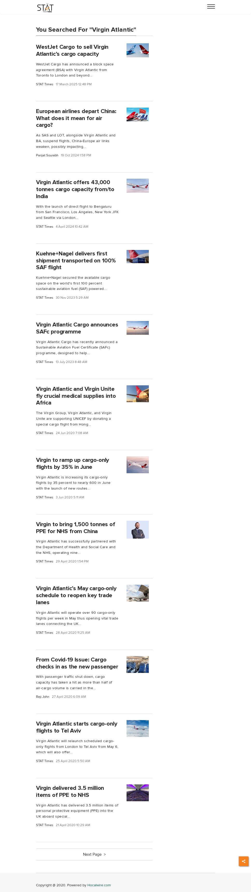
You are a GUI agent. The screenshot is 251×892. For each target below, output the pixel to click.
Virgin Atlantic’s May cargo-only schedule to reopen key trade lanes (76, 595)
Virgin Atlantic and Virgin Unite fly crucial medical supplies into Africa (76, 396)
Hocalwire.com (99, 885)
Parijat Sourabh (47, 155)
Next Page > (94, 854)
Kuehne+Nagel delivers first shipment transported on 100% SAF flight (76, 260)
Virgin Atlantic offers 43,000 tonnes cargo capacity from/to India (75, 189)
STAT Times (44, 84)
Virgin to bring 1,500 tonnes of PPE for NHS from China (75, 528)
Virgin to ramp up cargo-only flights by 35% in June (72, 463)
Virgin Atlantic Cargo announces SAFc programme (77, 328)
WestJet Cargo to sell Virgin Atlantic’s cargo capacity (72, 50)
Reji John (42, 697)
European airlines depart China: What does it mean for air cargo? (76, 118)
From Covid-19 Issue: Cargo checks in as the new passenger (77, 663)
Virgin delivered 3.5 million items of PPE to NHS (70, 791)
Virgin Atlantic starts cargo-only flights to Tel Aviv (76, 727)
